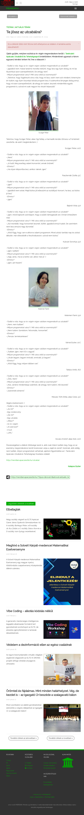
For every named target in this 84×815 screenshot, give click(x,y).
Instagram (29, 765)
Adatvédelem (39, 797)
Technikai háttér (49, 797)
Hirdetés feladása (49, 765)
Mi (7, 763)
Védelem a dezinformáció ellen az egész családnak (39, 644)
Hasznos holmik (11, 773)
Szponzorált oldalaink (68, 16)
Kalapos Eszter (74, 466)
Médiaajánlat (47, 794)
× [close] (78, 43)
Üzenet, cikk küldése (50, 763)
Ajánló (8, 768)
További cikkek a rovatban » (61, 738)
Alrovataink (12, 16)
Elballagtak (13, 509)
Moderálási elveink (49, 768)
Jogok (32, 797)
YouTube (28, 768)
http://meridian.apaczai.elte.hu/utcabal (22, 460)
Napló (8, 776)
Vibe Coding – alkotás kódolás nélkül (29, 611)
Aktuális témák (22, 27)
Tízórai (9, 27)
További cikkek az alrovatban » (23, 738)
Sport (8, 765)
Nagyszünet (10, 770)
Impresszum (37, 794)
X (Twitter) (28, 763)
